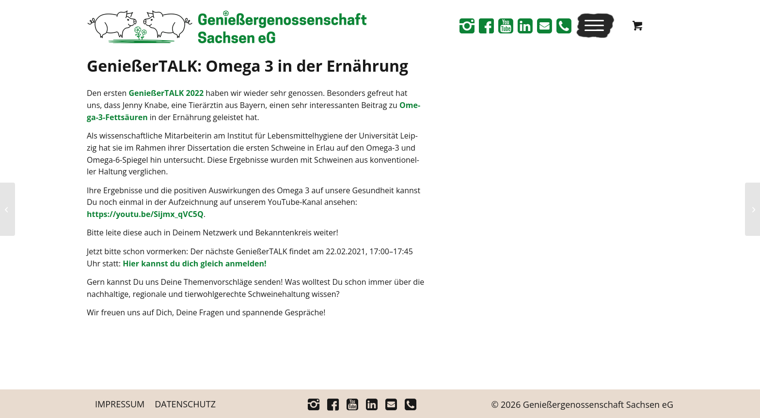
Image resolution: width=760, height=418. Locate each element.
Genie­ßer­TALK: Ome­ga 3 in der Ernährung (247, 65)
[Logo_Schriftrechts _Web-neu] (227, 29)
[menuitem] (595, 25)
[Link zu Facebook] (486, 25)
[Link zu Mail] (544, 25)
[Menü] (592, 25)
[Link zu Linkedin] (525, 25)
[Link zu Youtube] (505, 25)
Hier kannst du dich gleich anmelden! (194, 263)
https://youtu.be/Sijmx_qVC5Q (145, 214)
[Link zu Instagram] (466, 25)
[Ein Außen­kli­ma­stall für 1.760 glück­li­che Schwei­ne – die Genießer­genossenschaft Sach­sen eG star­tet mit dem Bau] (7, 209)
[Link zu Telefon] (563, 25)
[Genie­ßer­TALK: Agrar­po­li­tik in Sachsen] (752, 209)
